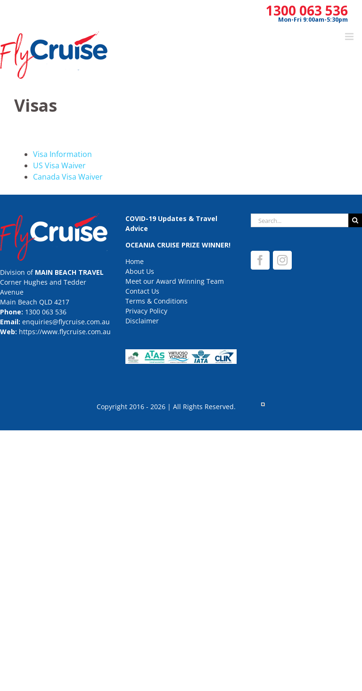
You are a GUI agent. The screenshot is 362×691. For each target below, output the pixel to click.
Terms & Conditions (156, 300)
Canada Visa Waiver (68, 177)
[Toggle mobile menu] (350, 36)
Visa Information (62, 154)
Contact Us (142, 291)
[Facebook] (260, 260)
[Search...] (299, 220)
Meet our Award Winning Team (174, 281)
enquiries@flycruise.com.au (66, 321)
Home (134, 261)
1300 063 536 (307, 10)
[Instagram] (282, 260)
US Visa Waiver (59, 165)
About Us (139, 271)
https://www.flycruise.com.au (65, 331)
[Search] (355, 220)
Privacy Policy (146, 310)
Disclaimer (142, 320)
